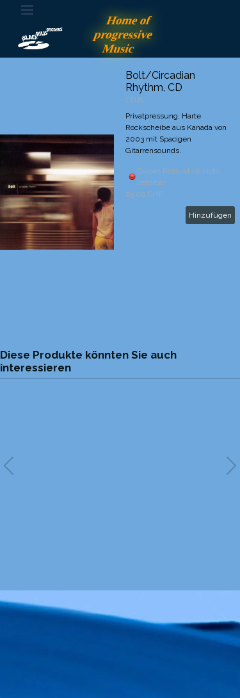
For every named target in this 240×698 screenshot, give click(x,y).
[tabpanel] (120, 636)
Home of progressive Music (125, 34)
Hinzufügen (210, 215)
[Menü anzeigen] (27, 9)
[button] (231, 465)
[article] (120, 192)
